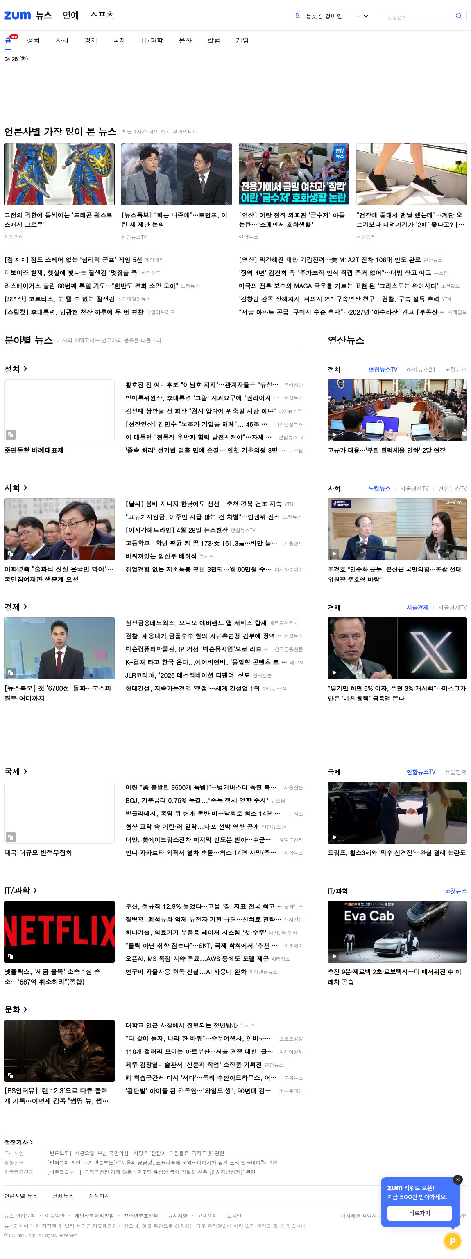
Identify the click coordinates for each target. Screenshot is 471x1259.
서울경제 (366, 236)
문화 (185, 40)
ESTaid (16, 1235)
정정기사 (16, 1142)
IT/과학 (152, 40)
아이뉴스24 (421, 369)
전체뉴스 (63, 1196)
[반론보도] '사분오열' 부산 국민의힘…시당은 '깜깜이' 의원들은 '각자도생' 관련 (135, 1152)
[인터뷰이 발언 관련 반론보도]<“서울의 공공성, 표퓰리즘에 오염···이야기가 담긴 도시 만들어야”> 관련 (162, 1162)
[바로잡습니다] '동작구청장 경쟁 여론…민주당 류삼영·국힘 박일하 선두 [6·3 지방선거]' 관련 (151, 1171)
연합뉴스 (248, 236)
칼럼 (213, 40)
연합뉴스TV (134, 236)
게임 (242, 40)
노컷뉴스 (456, 369)
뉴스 (44, 15)
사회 (62, 40)
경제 (90, 40)
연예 (71, 15)
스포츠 (102, 15)
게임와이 (14, 236)
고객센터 (207, 1215)
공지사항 (178, 1215)
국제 (119, 40)
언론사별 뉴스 (21, 1196)
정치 (33, 40)
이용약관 (55, 1215)
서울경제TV (414, 488)
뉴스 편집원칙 (19, 1215)
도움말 (234, 1215)
